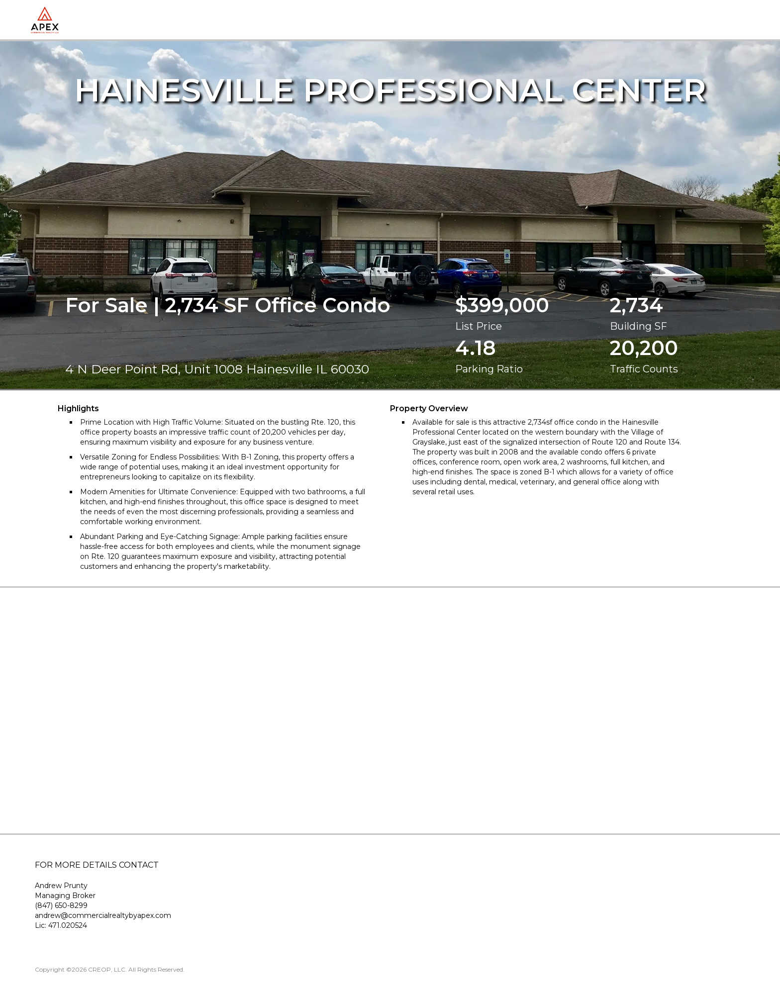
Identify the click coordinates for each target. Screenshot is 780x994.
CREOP (99, 969)
